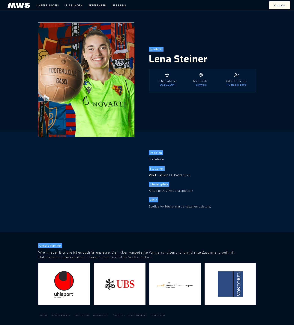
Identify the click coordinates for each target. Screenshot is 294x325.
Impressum (158, 315)
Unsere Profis (60, 315)
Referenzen (101, 315)
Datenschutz (137, 315)
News (43, 315)
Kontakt (280, 5)
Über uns (118, 315)
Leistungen (81, 315)
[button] (45, 284)
